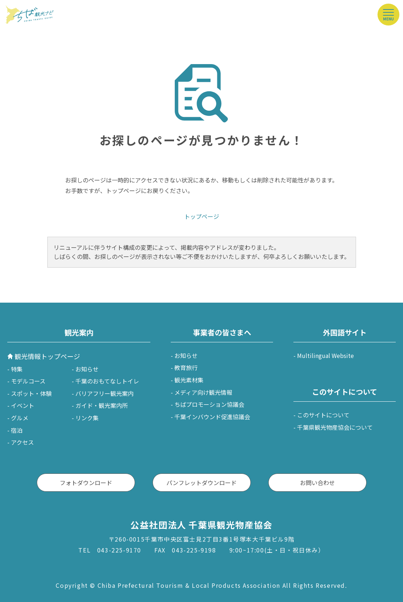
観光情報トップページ (47, 356)
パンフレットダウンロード (201, 482)
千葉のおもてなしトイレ (107, 381)
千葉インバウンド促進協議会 (212, 416)
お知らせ (87, 369)
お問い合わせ (317, 482)
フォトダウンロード (86, 482)
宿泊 (17, 430)
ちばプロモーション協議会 (209, 404)
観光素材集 (189, 379)
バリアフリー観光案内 (104, 393)
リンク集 (87, 417)
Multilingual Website (325, 355)
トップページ (201, 216)
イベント (22, 405)
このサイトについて (323, 414)
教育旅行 (186, 367)
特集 (17, 369)
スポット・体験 (31, 393)
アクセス (22, 442)
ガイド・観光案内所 (101, 405)
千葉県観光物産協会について (335, 427)
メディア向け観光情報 (203, 392)
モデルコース (28, 381)
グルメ (19, 417)
